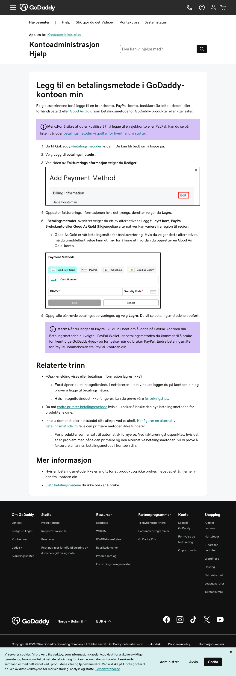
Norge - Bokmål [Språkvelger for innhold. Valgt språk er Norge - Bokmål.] (73, 621)
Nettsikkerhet (214, 575)
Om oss (17, 522)
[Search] (202, 49)
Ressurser (47, 539)
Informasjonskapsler (211, 644)
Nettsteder (212, 536)
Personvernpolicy (179, 644)
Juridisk (17, 547)
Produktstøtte (50, 522)
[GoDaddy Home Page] (31, 621)
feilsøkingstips (156, 398)
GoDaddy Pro (147, 539)
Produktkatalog (106, 555)
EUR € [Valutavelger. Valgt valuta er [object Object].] (104, 621)
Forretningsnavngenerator (113, 564)
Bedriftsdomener (107, 547)
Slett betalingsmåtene (63, 485)
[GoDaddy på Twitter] (207, 622)
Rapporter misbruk (53, 530)
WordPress (212, 558)
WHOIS (101, 530)
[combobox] (158, 49)
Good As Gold (81, 111)
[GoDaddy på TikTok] (193, 622)
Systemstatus (156, 22)
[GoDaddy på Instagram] (180, 622)
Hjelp (66, 22)
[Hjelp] (201, 7)
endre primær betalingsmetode (82, 407)
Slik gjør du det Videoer (95, 22)
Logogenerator (214, 583)
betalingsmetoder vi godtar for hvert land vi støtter (105, 133)
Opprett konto (187, 550)
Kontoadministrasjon (64, 34)
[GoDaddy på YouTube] (220, 622)
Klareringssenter (23, 555)
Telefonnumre (214, 591)
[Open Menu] (11, 7)
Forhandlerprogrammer (153, 530)
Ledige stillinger (22, 530)
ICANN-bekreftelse (108, 539)
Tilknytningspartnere (152, 522)
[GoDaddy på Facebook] (166, 622)
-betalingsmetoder (86, 146)
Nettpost (102, 522)
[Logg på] (213, 7)
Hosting (210, 566)
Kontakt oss (129, 22)
